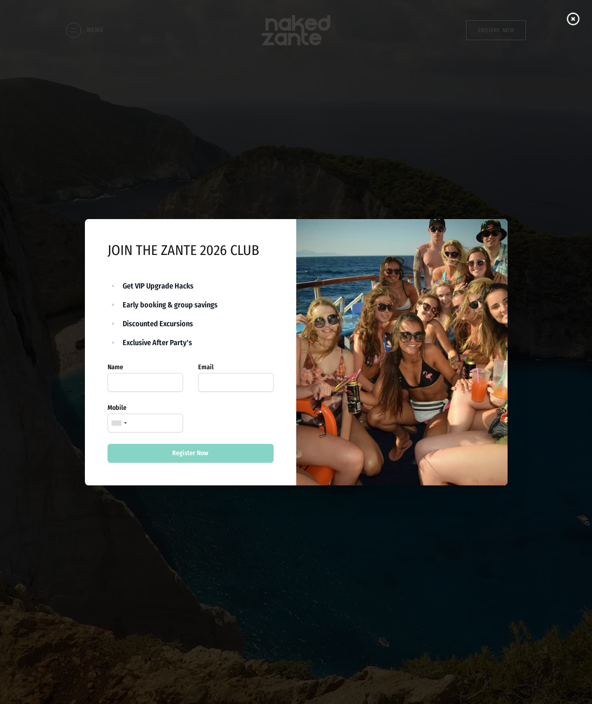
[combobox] (119, 423)
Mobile (117, 408)
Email (206, 367)
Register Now (190, 453)
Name (115, 367)
